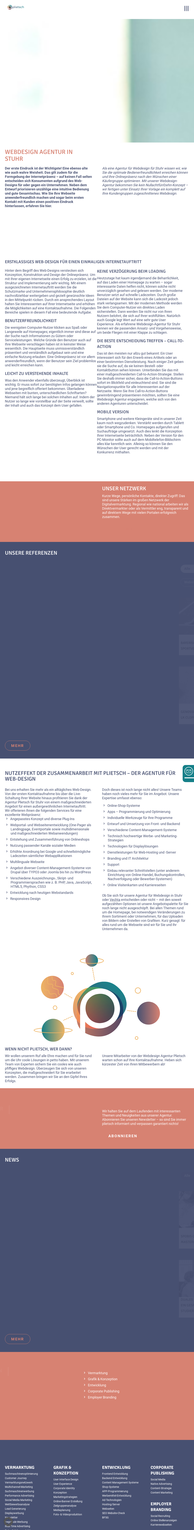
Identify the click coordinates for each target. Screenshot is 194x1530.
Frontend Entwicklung (115, 1435)
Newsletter (11, 1479)
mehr (17, 708)
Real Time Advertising (17, 1488)
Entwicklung (97, 1347)
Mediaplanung (61, 1472)
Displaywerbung (14, 1475)
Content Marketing (162, 1454)
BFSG (105, 1479)
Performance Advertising (19, 1457)
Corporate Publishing (103, 1353)
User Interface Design (65, 1441)
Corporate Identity (64, 1450)
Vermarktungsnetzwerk (19, 1444)
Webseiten (108, 1470)
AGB (96, 1519)
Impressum (96, 1515)
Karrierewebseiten (161, 1486)
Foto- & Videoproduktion (19, 1492)
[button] (8, 1521)
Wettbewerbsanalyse (17, 1466)
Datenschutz (96, 1523)
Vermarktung (98, 1335)
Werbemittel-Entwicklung (116, 1457)
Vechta (115, 862)
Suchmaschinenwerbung (19, 1453)
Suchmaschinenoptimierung (21, 1435)
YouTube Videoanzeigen (19, 1496)
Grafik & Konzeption (102, 1341)
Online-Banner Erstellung (67, 1463)
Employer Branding (102, 1359)
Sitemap (96, 1528)
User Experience (62, 1445)
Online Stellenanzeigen (164, 1482)
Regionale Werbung (16, 1483)
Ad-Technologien (112, 1461)
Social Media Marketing (18, 1461)
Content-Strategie (161, 1450)
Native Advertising (161, 1445)
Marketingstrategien (65, 1458)
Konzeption (60, 1454)
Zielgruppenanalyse (64, 1467)
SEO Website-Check (113, 1475)
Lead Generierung (15, 1470)
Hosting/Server (111, 1466)
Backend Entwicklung (114, 1440)
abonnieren (122, 1098)
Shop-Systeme (110, 1448)
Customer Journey (16, 1440)
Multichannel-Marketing (19, 1448)
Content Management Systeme (120, 1444)
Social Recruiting (160, 1477)
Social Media (158, 1441)
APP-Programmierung (115, 1453)
